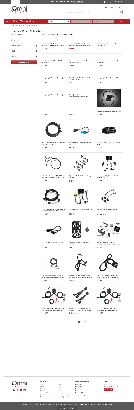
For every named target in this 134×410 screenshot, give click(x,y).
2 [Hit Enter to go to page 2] (82, 372)
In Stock (16, 41)
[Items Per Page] (70, 34)
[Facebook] (13, 390)
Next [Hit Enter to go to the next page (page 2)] (90, 372)
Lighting (60, 388)
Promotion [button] (16, 46)
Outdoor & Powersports (64, 395)
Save (121, 22)
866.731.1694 (119, 2)
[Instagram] (17, 390)
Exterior (42, 384)
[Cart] (106, 8)
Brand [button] (14, 52)
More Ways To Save (67, 408)
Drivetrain (42, 391)
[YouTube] (21, 390)
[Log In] (120, 8)
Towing (42, 395)
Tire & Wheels (44, 397)
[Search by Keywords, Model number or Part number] (94, 12)
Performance (43, 388)
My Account (78, 384)
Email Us (108, 389)
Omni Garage (15, 2)
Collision (60, 391)
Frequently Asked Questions (82, 393)
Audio (59, 386)
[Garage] (113, 8)
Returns (77, 388)
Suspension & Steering (46, 393)
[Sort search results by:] (52, 34)
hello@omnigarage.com (108, 2)
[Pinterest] (25, 390)
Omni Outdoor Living (26, 2)
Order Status (78, 386)
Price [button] (13, 57)
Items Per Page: (63, 35)
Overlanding (61, 397)
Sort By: (44, 35)
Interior (42, 386)
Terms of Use (83, 404)
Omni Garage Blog (80, 395)
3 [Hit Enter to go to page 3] (85, 372)
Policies (77, 391)
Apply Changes (24, 63)
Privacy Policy (92, 404)
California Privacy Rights (105, 404)
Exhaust (59, 384)
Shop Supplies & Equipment (65, 393)
